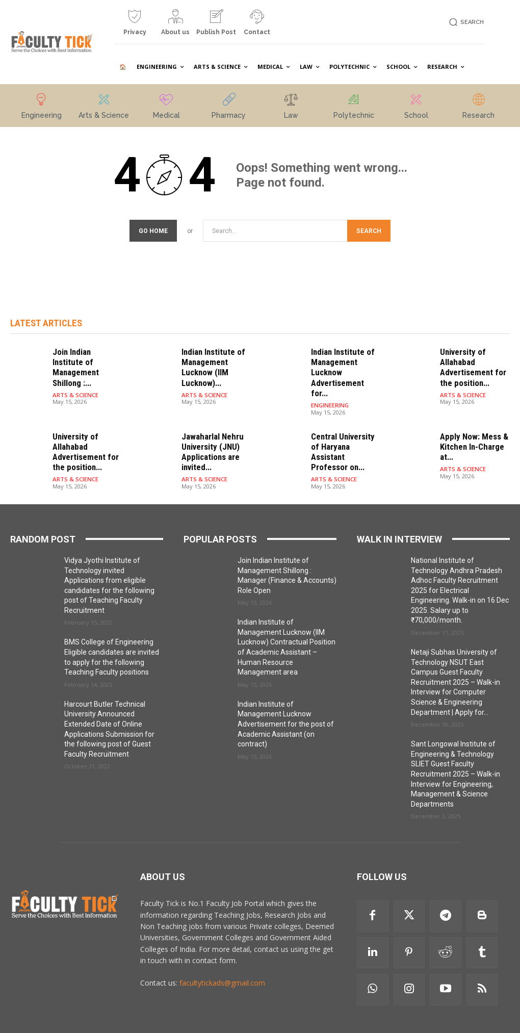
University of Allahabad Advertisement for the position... (470, 365)
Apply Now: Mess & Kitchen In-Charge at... (470, 430)
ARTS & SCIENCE (75, 381)
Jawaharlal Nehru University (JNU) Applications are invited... (209, 434)
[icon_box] (134, 26)
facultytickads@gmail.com (222, 963)
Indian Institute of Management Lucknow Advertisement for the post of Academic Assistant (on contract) (286, 704)
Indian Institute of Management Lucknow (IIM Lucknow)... (210, 365)
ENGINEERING (329, 390)
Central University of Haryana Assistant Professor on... (344, 430)
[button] (465, 22)
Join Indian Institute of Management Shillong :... (85, 360)
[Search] (369, 231)
